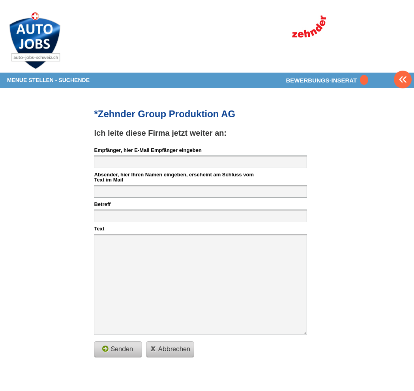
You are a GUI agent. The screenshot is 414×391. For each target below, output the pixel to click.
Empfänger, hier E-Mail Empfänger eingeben (147, 150)
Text (99, 228)
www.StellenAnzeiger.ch (53, 41)
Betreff (102, 204)
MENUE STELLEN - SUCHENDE (48, 80)
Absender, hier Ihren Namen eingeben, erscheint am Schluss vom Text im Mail (174, 177)
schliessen (170, 349)
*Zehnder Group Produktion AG (164, 114)
